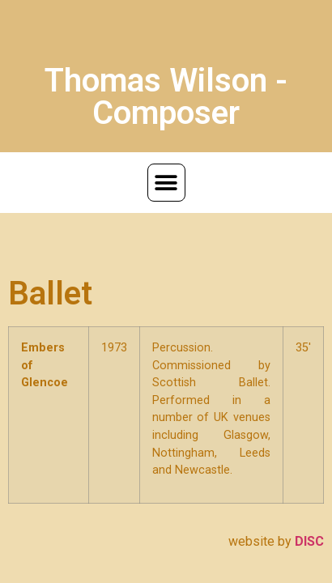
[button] (166, 183)
